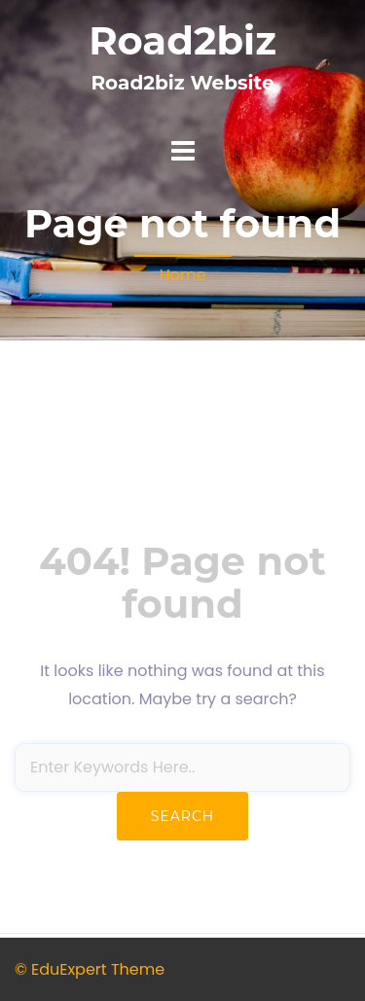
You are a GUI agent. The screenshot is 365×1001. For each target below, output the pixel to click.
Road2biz (182, 40)
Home (183, 275)
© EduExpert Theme (89, 969)
